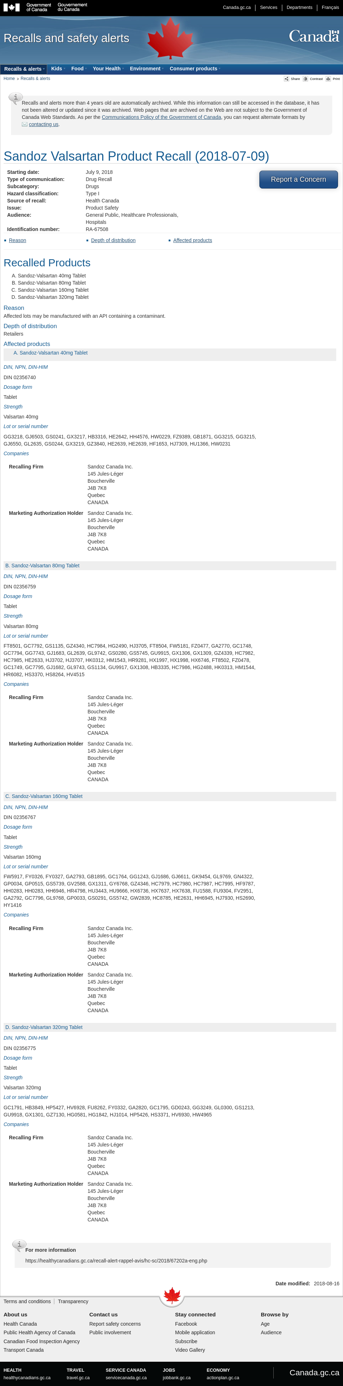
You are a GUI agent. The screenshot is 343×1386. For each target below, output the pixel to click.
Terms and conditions (27, 1301)
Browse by (275, 1314)
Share (292, 79)
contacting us (44, 124)
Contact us (103, 1314)
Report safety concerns (115, 1324)
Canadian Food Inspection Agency (42, 1341)
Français (330, 7)
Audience (271, 1332)
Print (332, 79)
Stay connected (195, 1314)
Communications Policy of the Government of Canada (161, 117)
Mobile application (195, 1332)
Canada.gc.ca (237, 7)
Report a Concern (298, 179)
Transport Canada (24, 1350)
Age (265, 1324)
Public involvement (110, 1332)
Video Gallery (190, 1350)
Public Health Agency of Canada (39, 1332)
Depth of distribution (113, 240)
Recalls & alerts (35, 78)
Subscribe (186, 1341)
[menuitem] (23, 69)
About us (16, 1314)
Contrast (313, 79)
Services (268, 7)
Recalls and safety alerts (66, 38)
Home (9, 78)
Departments (299, 7)
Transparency (73, 1301)
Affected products (192, 240)
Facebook (186, 1324)
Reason (17, 240)
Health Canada (20, 1324)
